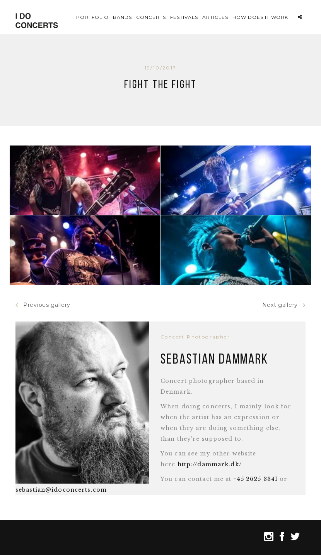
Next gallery (284, 305)
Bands (122, 17)
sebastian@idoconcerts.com (61, 489)
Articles (215, 17)
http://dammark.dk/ (210, 464)
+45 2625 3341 (256, 478)
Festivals (184, 17)
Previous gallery (42, 305)
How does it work (260, 17)
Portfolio (92, 17)
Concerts (151, 17)
